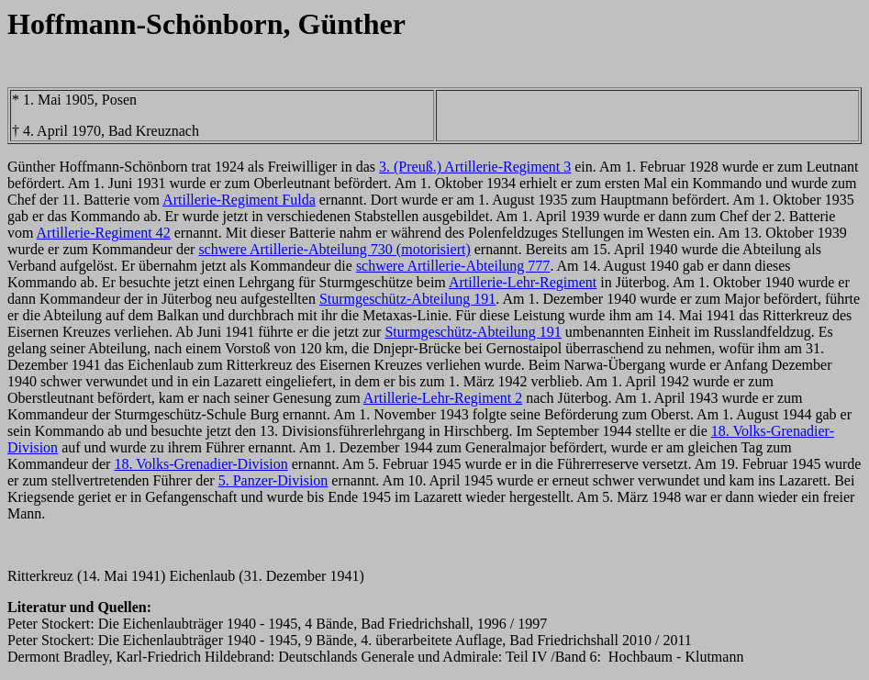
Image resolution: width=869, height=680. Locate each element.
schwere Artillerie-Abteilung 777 (453, 265)
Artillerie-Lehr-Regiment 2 (442, 398)
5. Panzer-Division (273, 480)
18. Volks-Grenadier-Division (200, 464)
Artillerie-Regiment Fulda (239, 199)
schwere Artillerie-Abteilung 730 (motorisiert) (334, 249)
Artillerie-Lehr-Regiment (522, 282)
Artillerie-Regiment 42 (104, 232)
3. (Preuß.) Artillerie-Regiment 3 (475, 166)
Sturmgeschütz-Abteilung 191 (407, 299)
